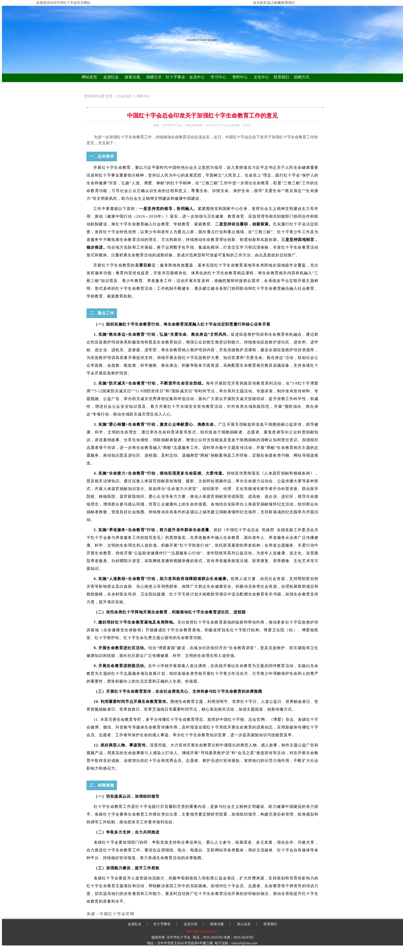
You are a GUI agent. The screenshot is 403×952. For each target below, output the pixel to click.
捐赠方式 (301, 77)
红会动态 (124, 96)
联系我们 (281, 77)
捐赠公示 (154, 77)
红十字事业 (175, 77)
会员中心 (197, 77)
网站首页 (89, 77)
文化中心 (261, 77)
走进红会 (111, 77)
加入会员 (244, 924)
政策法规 (132, 77)
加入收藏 (274, 3)
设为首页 (259, 3)
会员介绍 (190, 924)
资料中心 (240, 77)
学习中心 (218, 77)
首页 (109, 96)
